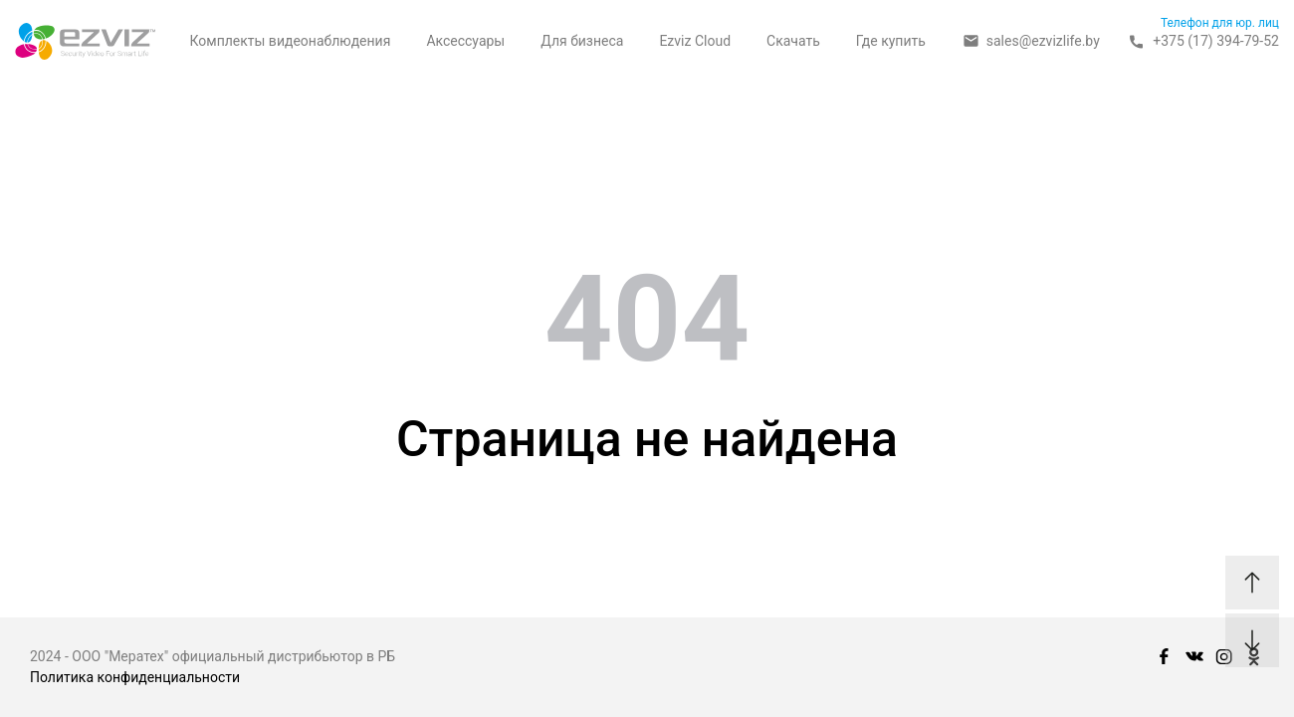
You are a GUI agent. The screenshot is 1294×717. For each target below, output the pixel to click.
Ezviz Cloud (695, 41)
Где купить (891, 41)
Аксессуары (465, 41)
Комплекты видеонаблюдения (289, 41)
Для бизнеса (581, 41)
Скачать (793, 41)
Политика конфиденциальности (135, 677)
